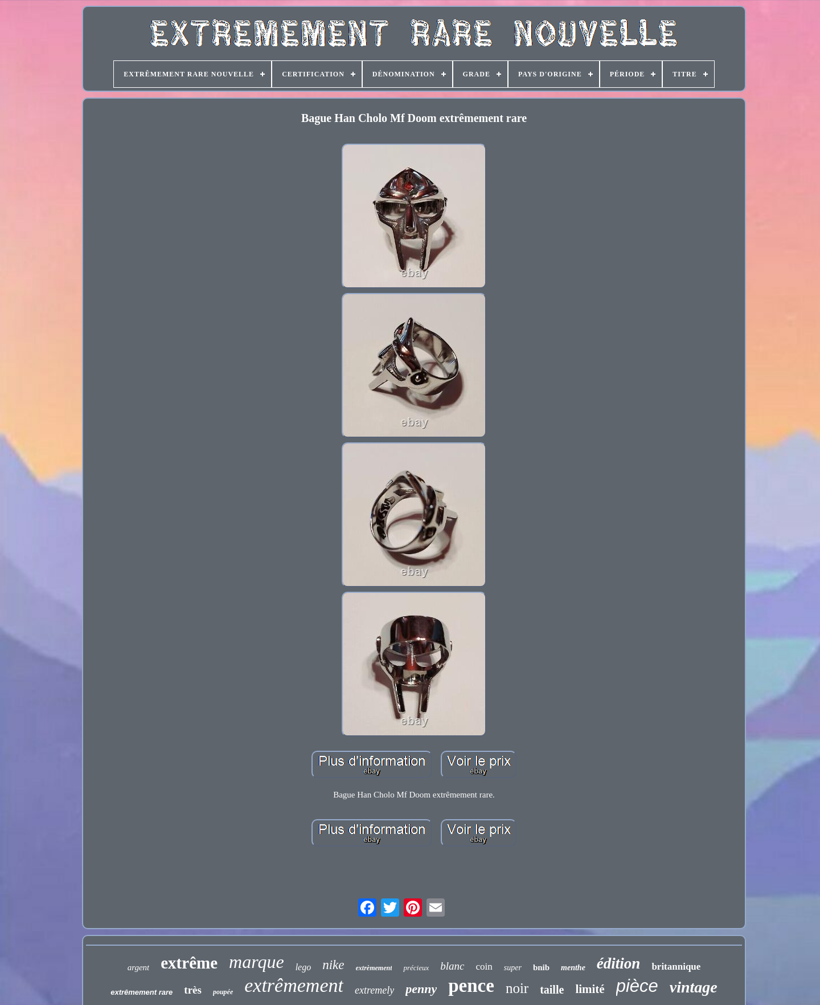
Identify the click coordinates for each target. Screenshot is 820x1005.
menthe (573, 967)
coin (483, 966)
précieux (416, 967)
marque (256, 961)
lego (303, 967)
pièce (637, 986)
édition (619, 963)
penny (421, 989)
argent (139, 967)
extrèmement (374, 968)
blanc (452, 966)
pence (471, 985)
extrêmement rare (141, 992)
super (513, 967)
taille (552, 989)
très (193, 990)
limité (589, 989)
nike (333, 965)
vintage (694, 987)
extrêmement (293, 985)
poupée (223, 992)
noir (517, 988)
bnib (541, 967)
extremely (374, 990)
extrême (189, 963)
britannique (675, 966)
